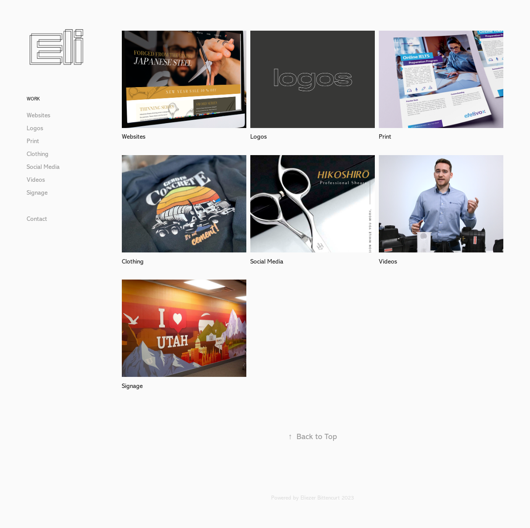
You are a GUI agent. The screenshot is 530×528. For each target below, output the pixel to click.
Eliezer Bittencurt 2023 (327, 498)
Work (33, 99)
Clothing (37, 154)
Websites (38, 115)
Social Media (43, 167)
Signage (37, 192)
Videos (36, 179)
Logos (35, 128)
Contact (37, 219)
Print (33, 141)
